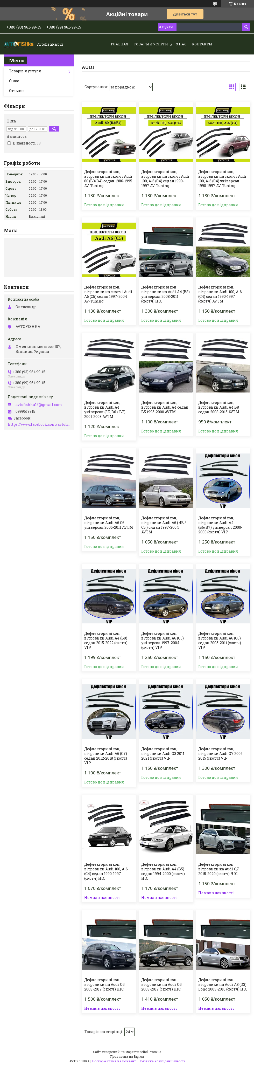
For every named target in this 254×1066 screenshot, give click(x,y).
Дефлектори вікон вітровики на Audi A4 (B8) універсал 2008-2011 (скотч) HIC (165, 294)
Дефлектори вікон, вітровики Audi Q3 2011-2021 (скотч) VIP (163, 754)
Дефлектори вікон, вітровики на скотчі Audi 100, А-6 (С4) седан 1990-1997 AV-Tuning (165, 178)
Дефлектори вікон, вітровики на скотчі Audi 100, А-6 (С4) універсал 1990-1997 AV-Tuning (222, 178)
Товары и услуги (151, 44)
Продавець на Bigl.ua (127, 1056)
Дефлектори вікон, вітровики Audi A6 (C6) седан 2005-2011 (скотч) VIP (219, 640)
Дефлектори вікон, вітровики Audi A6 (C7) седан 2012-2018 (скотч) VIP (105, 756)
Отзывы (17, 90)
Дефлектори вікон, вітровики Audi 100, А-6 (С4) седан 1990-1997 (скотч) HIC (106, 871)
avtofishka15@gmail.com (39, 404)
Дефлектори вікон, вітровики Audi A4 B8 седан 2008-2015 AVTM (218, 407)
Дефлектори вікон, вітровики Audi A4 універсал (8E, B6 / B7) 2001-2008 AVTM (104, 409)
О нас (181, 44)
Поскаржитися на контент (114, 1061)
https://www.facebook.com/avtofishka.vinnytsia (39, 424)
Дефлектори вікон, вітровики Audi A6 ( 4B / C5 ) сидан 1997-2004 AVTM (163, 525)
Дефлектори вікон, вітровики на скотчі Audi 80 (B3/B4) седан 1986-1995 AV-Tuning (108, 178)
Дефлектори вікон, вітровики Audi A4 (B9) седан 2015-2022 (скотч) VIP (106, 640)
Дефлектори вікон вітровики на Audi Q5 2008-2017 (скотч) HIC (104, 985)
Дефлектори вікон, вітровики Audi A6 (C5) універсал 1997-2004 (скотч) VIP (162, 640)
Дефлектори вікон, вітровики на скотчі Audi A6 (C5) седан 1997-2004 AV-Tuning (108, 294)
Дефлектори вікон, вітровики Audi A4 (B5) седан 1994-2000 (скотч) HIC (163, 871)
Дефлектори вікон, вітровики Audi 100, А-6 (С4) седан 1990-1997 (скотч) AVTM (220, 294)
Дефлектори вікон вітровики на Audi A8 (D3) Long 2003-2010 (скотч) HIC (222, 985)
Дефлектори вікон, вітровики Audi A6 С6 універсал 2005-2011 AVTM (108, 523)
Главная (119, 44)
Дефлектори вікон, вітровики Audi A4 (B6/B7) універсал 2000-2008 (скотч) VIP (220, 525)
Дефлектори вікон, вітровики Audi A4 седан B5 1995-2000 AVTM (164, 407)
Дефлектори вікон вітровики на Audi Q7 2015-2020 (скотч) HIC (218, 869)
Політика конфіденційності (161, 1061)
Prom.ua (155, 1052)
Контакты (202, 44)
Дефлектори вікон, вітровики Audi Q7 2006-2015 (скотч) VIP (221, 754)
